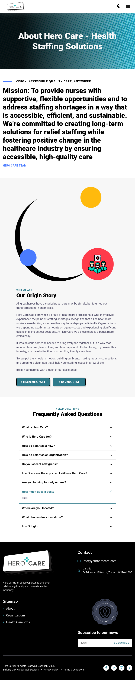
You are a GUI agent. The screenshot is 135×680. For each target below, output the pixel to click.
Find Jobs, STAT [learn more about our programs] (69, 382)
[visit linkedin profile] (106, 668)
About (9, 608)
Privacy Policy (51, 669)
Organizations (14, 615)
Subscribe (121, 642)
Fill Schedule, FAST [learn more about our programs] (33, 382)
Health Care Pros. (17, 622)
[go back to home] (28, 565)
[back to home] (15, 6)
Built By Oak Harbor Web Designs (21, 669)
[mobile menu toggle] (128, 6)
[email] (94, 643)
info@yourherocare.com (100, 561)
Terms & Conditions (73, 669)
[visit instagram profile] (121, 668)
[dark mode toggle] (118, 6)
